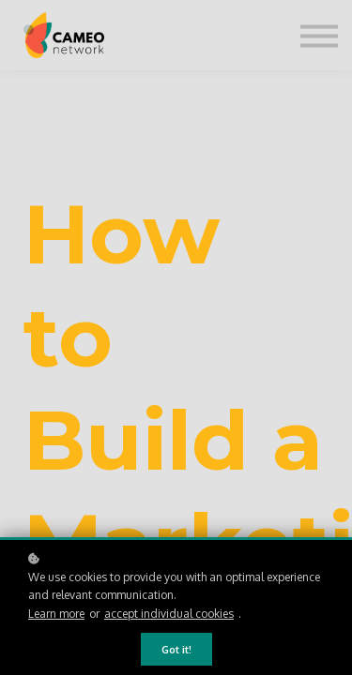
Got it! (176, 649)
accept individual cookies (169, 614)
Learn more (56, 614)
